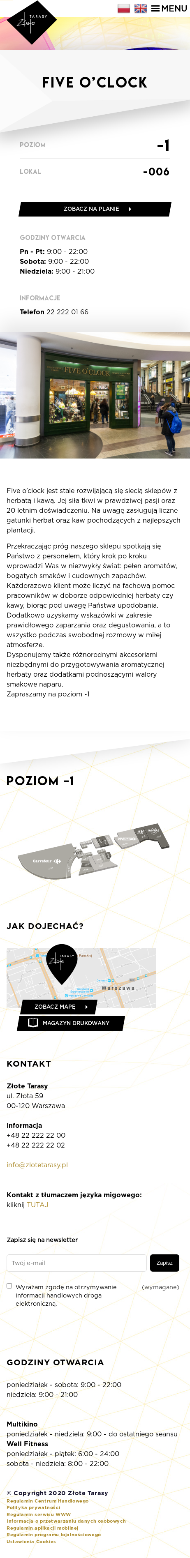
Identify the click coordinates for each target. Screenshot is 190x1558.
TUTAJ (38, 1205)
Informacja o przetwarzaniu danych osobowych (66, 1521)
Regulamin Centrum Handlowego (48, 1501)
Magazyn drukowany (76, 1023)
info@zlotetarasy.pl (37, 1165)
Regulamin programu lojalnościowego (54, 1534)
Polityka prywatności (33, 1507)
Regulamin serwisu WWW (39, 1514)
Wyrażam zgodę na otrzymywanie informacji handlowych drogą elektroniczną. (93, 1295)
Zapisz (165, 1263)
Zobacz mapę (55, 1007)
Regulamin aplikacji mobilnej (43, 1528)
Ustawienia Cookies (31, 1541)
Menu (169, 8)
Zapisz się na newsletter (42, 1239)
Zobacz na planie (91, 209)
